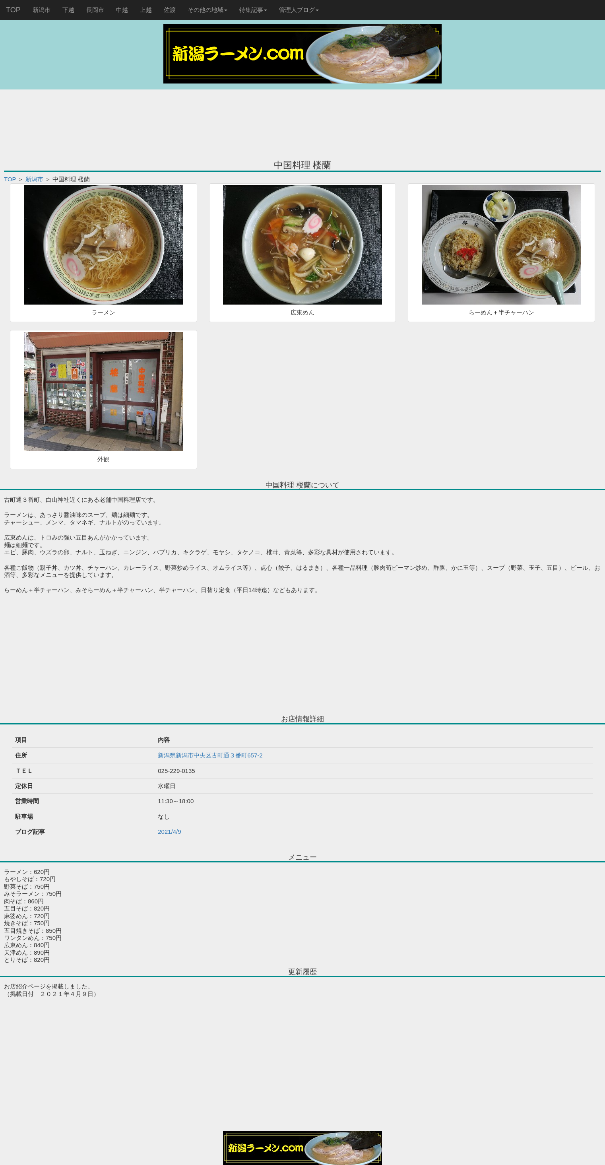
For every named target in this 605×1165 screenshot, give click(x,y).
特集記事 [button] (253, 9)
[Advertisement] (302, 119)
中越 (122, 9)
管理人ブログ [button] (299, 9)
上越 (146, 9)
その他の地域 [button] (207, 9)
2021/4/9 (169, 831)
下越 (68, 9)
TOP (13, 10)
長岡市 (95, 9)
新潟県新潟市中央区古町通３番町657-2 (210, 755)
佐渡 (170, 9)
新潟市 (41, 9)
